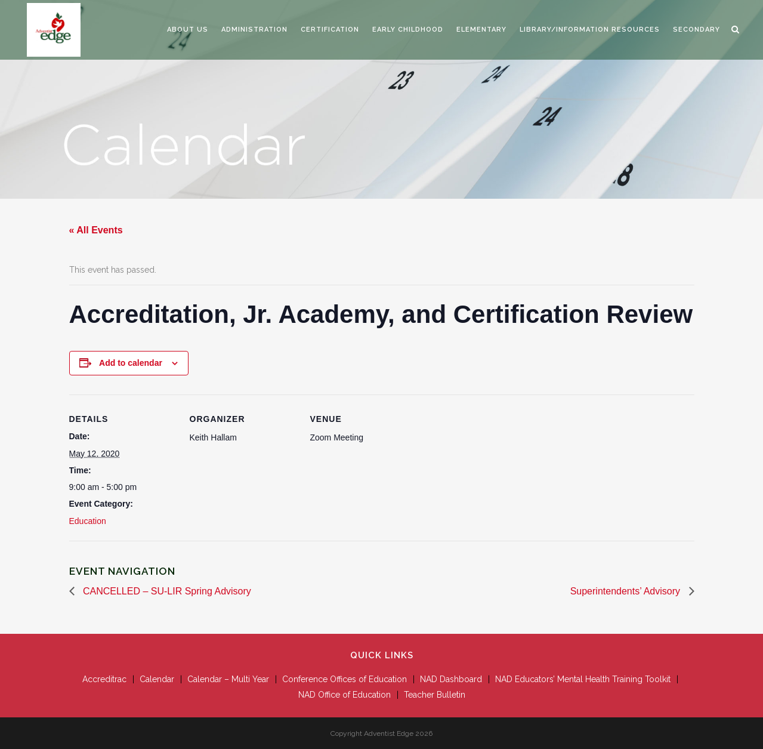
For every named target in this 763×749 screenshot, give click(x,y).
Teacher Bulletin (434, 694)
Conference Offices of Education (344, 679)
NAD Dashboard (451, 679)
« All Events (96, 230)
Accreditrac (104, 679)
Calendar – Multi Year (228, 679)
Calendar (157, 679)
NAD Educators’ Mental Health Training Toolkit (583, 679)
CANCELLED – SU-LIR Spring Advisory (166, 591)
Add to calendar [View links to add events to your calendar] (130, 363)
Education (87, 521)
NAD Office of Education (344, 694)
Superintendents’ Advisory (626, 591)
